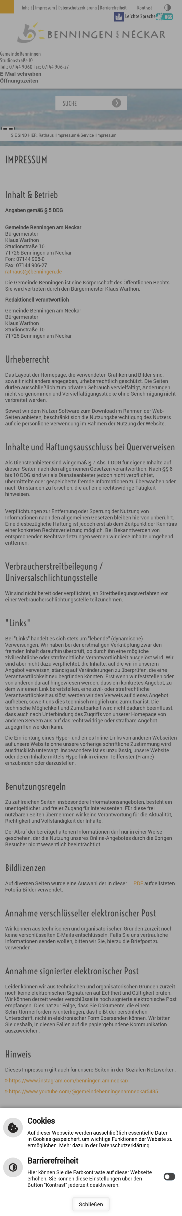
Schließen (91, 1204)
